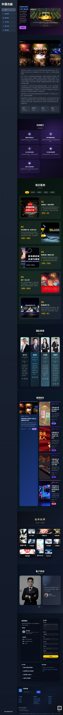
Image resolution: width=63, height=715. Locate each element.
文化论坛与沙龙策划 (37, 699)
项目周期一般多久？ (27, 674)
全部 (27, 192)
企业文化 (49, 699)
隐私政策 (52, 713)
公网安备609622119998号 (46, 713)
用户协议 (56, 713)
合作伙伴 (20, 698)
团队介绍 (20, 699)
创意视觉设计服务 (36, 703)
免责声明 (59, 713)
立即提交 (50, 656)
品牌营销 (52, 192)
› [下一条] (59, 591)
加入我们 (49, 702)
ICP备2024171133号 (39, 713)
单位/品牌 (45, 641)
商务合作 (49, 703)
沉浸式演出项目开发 (37, 701)
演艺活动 (32, 192)
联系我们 (20, 701)
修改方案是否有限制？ (28, 667)
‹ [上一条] (20, 591)
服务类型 (44, 632)
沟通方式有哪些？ (27, 678)
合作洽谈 (49, 698)
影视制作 (39, 192)
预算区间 (44, 646)
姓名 (44, 636)
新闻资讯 (20, 702)
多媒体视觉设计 (36, 702)
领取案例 (23, 27)
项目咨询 (49, 701)
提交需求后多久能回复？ (28, 671)
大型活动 (45, 192)
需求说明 (44, 622)
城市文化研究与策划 (37, 698)
